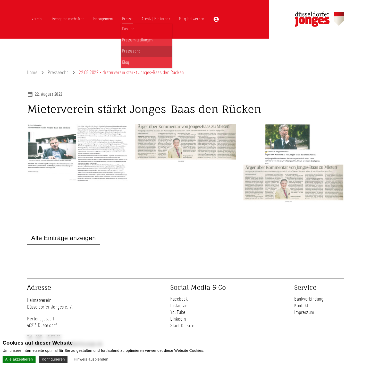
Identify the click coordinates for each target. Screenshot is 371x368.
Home (32, 72)
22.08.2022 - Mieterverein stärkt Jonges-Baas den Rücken (131, 72)
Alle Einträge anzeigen (63, 237)
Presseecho (58, 72)
